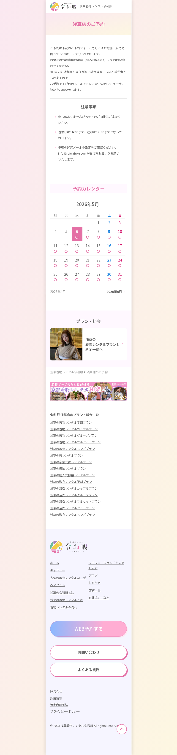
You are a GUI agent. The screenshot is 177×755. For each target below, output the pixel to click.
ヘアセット (57, 585)
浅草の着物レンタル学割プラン (71, 422)
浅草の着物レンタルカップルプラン (74, 429)
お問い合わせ (89, 652)
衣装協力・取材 (99, 597)
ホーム (54, 563)
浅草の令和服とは (62, 592)
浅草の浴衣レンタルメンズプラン (72, 514)
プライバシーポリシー (65, 711)
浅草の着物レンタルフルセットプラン (75, 442)
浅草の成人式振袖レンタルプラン (72, 475)
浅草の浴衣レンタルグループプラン (74, 495)
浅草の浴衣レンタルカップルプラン (74, 488)
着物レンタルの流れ (63, 607)
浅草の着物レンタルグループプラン (74, 435)
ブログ (93, 575)
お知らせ (95, 583)
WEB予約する (88, 628)
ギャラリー (57, 570)
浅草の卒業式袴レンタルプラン (71, 462)
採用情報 (56, 698)
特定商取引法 (59, 705)
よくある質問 (89, 669)
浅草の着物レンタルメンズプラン (72, 449)
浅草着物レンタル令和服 (81, 6)
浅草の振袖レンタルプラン (68, 468)
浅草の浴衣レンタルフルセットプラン (75, 501)
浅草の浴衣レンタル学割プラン (71, 482)
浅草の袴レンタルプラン (66, 455)
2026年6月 (114, 291)
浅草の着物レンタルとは (66, 600)
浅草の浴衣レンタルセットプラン (72, 508)
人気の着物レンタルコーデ (68, 577)
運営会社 (56, 691)
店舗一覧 (95, 590)
